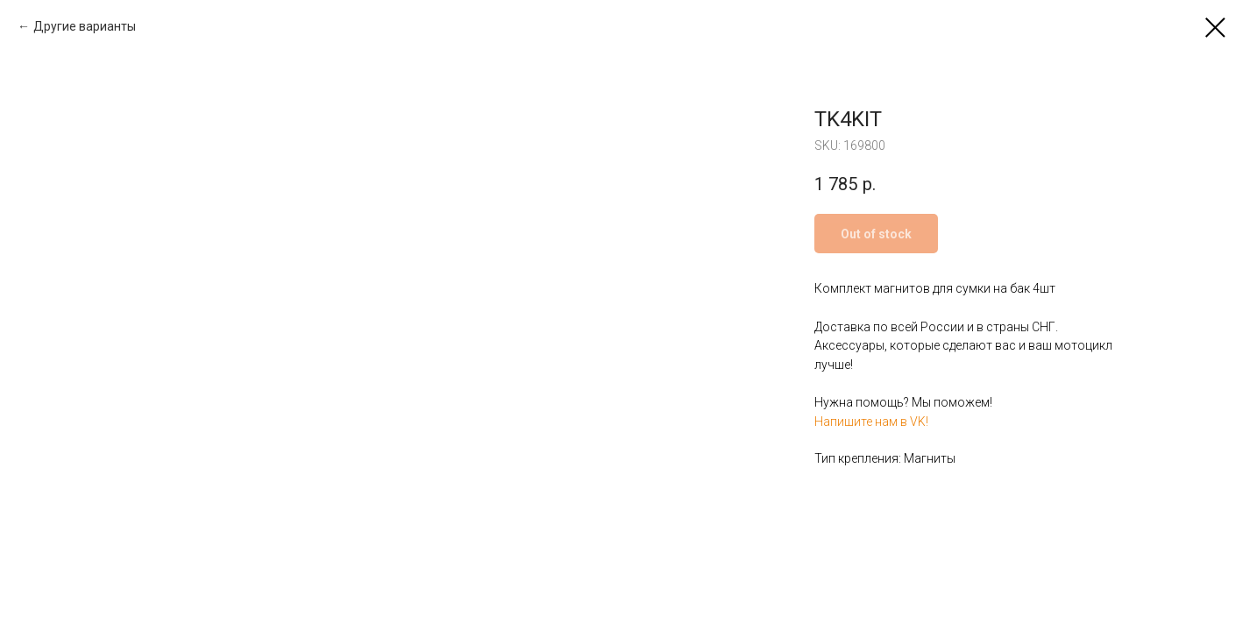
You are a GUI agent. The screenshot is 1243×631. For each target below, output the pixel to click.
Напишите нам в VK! (871, 422)
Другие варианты (84, 26)
